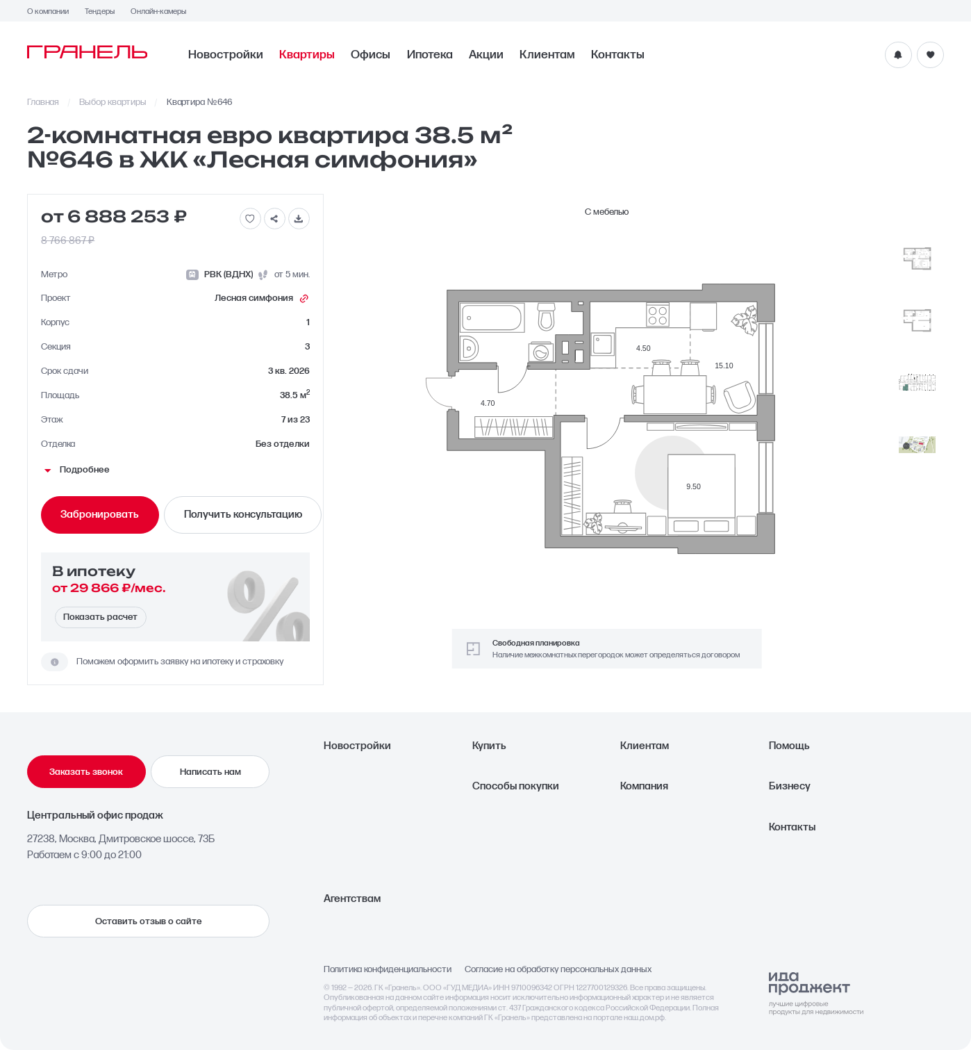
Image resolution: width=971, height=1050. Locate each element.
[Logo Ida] (816, 993)
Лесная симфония (262, 298)
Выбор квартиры (112, 102)
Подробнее (75, 470)
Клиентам (547, 54)
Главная (43, 102)
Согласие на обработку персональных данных (558, 970)
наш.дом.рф (644, 1017)
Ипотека (430, 54)
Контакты (618, 54)
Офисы (370, 54)
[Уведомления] (898, 55)
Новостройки (225, 54)
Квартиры (307, 54)
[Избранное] (930, 55)
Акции (486, 54)
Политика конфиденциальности (387, 970)
